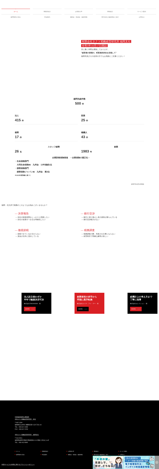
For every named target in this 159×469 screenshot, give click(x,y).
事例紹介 (110, 11)
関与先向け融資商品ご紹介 (110, 17)
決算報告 (23, 213)
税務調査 (89, 230)
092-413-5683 (23, 442)
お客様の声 (78, 11)
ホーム (16, 11)
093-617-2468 (23, 427)
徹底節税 (23, 230)
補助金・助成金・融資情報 (78, 17)
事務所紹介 (47, 11)
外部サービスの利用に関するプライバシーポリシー (18, 464)
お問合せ (142, 17)
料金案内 (47, 17)
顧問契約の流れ (16, 17)
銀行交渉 (89, 213)
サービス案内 (141, 11)
